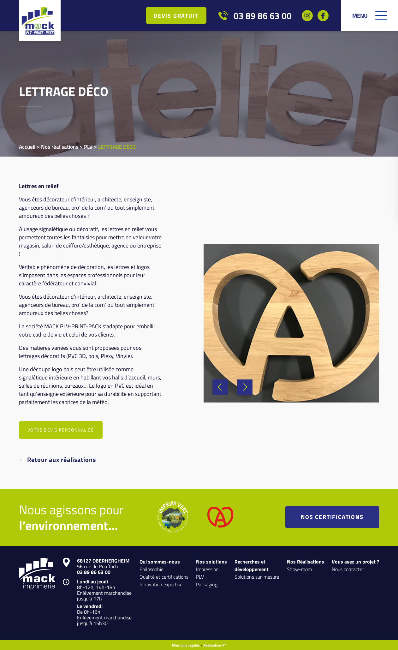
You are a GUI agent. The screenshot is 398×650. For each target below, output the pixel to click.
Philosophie (151, 569)
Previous (220, 387)
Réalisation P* (214, 645)
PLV (200, 576)
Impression (207, 569)
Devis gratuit (176, 15)
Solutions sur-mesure (257, 576)
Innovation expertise (161, 584)
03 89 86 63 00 (263, 15)
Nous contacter (348, 569)
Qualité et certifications (164, 576)
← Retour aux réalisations (57, 459)
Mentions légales (186, 645)
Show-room (299, 569)
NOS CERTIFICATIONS (332, 517)
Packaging (206, 584)
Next (244, 387)
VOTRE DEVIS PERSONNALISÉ (60, 430)
